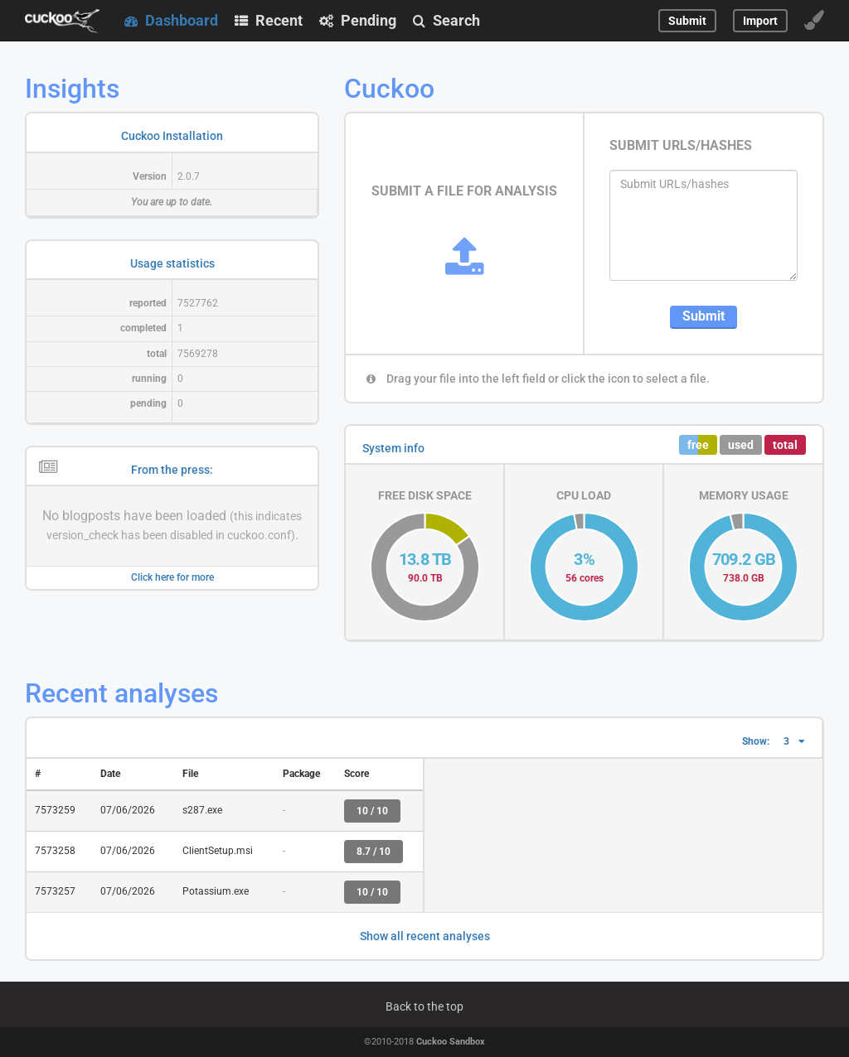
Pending (357, 20)
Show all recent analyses (425, 936)
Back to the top (424, 1006)
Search (446, 20)
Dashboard (171, 20)
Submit (703, 316)
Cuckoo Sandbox (450, 1041)
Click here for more (172, 577)
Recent (269, 20)
